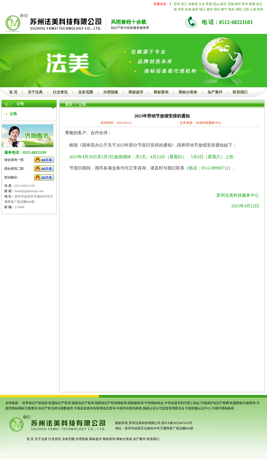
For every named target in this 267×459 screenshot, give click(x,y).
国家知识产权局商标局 (111, 403)
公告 (82, 104)
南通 (252, 4)
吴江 (184, 4)
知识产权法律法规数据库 (55, 408)
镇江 (202, 9)
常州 (245, 4)
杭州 (260, 9)
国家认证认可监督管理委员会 (163, 408)
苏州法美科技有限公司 (144, 423)
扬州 (195, 9)
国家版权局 (136, 403)
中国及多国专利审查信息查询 (95, 408)
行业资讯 (60, 92)
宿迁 (217, 9)
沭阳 (238, 9)
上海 (253, 9)
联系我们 (240, 92)
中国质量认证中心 (198, 408)
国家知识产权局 (83, 403)
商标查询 (160, 92)
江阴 (245, 9)
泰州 (210, 9)
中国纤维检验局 (223, 408)
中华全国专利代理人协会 (182, 403)
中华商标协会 (154, 403)
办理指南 (110, 92)
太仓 (202, 4)
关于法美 (35, 92)
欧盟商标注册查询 (243, 403)
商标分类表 (188, 92)
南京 (223, 4)
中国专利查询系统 (129, 408)
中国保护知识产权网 (214, 403)
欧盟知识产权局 (59, 403)
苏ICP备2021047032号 (176, 423)
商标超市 (135, 92)
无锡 (230, 4)
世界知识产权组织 (35, 403)
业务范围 (85, 92)
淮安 (181, 9)
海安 (231, 9)
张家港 (193, 4)
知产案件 (215, 92)
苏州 (177, 4)
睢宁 (224, 9)
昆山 (216, 4)
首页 (68, 104)
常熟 (209, 4)
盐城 (188, 9)
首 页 (13, 92)
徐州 (237, 4)
